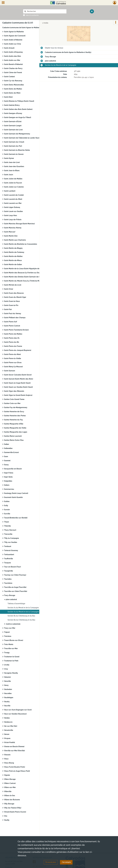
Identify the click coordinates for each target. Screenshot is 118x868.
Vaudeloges (8, 697)
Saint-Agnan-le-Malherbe (14, 32)
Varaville (7, 681)
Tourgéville (8, 571)
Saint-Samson (9, 371)
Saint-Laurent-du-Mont (13, 199)
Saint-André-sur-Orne (12, 44)
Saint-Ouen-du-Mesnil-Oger (15, 297)
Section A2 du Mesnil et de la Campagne (23, 612)
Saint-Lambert (9, 191)
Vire (5, 816)
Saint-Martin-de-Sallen (13, 264)
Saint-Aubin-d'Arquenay (13, 52)
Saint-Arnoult (9, 48)
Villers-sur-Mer (10, 787)
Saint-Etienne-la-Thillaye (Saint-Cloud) (19, 101)
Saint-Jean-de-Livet (12, 162)
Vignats (7, 775)
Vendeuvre (8, 722)
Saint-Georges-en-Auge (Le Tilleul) (17, 117)
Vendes (7, 718)
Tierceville (8, 534)
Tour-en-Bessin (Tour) (12, 567)
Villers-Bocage (10, 779)
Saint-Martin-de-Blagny (13, 248)
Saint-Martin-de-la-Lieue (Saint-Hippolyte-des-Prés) (24, 268)
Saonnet (7, 460)
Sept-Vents (8, 477)
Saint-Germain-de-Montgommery (17, 134)
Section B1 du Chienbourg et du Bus (21, 616)
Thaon (6, 522)
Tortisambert (9, 554)
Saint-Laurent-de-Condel (14, 195)
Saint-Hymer (9, 158)
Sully (6, 505)
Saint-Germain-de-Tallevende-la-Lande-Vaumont (23, 138)
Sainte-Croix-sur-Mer (12, 403)
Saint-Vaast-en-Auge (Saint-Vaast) (17, 383)
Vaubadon (8, 689)
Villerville (7, 791)
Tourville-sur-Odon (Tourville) (15, 591)
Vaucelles (8, 693)
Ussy (6, 669)
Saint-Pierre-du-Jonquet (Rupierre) (17, 350)
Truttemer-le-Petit (11, 661)
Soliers (6, 485)
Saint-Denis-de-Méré (12, 93)
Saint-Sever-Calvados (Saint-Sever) (18, 375)
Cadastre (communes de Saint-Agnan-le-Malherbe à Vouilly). (25, 27)
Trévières (7, 636)
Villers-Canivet (10, 783)
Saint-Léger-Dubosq (12, 207)
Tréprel (7, 632)
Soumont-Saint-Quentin (13, 497)
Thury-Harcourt (10, 530)
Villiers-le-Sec (9, 795)
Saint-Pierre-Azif (10, 322)
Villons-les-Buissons (12, 800)
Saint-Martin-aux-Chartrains (15, 240)
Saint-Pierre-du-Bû (11, 342)
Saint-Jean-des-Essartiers (14, 166)
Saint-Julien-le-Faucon (13, 183)
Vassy (6, 685)
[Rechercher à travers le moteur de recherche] (46, 11)
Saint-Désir (8, 97)
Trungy (7, 652)
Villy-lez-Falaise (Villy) (12, 808)
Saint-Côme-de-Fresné (13, 72)
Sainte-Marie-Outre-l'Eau (14, 440)
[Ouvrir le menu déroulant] (3, 2)
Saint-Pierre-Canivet (12, 326)
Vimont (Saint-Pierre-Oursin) (15, 812)
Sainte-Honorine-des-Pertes (15, 416)
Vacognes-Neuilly (11, 673)
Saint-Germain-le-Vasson (14, 154)
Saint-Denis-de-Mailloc (13, 89)
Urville (6, 665)
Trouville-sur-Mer (11, 648)
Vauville (7, 706)
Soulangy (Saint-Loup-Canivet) (16, 493)
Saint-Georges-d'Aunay (13, 113)
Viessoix (7, 755)
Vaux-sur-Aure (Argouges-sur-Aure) (18, 710)
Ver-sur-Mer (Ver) (10, 726)
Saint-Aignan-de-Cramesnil (14, 36)
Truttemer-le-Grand (11, 657)
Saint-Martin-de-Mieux (13, 260)
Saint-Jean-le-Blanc (12, 170)
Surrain (7, 510)
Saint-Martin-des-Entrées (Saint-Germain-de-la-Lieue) (25, 277)
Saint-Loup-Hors (10, 215)
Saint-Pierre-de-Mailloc (13, 334)
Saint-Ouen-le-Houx (12, 301)
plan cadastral (11, 599)
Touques (7, 563)
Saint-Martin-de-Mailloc (13, 256)
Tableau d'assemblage (16, 603)
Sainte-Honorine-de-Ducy (14, 411)
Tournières (8, 583)
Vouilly (6, 820)
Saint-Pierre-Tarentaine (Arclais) (16, 330)
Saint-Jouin (8, 175)
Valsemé (7, 677)
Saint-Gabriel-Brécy (12, 105)
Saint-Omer (8, 289)
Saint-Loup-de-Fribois (12, 219)
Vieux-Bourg (9, 763)
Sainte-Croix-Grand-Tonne (14, 399)
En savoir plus (50, 862)
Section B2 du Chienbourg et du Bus (21, 620)
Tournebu (8, 579)
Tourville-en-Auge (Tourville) (15, 587)
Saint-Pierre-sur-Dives (13, 362)
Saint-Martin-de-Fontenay (14, 252)
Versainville (8, 730)
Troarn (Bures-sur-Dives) (13, 640)
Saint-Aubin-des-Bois (12, 56)
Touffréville (8, 559)
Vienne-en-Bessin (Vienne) (14, 746)
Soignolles (8, 481)
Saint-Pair (8, 309)
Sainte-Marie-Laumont (13, 436)
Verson (6, 734)
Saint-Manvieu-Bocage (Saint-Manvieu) (19, 224)
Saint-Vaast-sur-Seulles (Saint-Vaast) (18, 387)
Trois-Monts (8, 644)
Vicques (7, 738)
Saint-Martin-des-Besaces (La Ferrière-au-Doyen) (23, 273)
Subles (6, 501)
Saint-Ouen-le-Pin (11, 305)
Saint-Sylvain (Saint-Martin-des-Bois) (18, 379)
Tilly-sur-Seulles (10, 542)
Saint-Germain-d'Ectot (12, 121)
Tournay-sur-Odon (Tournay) (15, 575)
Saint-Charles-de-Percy (13, 68)
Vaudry (7, 701)
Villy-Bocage (9, 804)
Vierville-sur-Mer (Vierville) (14, 751)
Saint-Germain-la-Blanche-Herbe (17, 150)
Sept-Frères (8, 473)
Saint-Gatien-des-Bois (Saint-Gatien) (18, 109)
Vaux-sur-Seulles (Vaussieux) (15, 714)
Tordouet (7, 546)
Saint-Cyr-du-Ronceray (13, 81)
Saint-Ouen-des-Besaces (14, 293)
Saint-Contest (9, 76)
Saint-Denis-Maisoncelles (14, 85)
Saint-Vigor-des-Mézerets (14, 391)
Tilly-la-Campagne (11, 538)
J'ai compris (66, 862)
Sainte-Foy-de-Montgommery (15, 407)
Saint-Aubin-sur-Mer (12, 60)
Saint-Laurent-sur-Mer (13, 203)
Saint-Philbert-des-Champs (14, 318)
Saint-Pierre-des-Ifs (11, 338)
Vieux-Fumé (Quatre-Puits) (14, 767)
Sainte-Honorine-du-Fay (13, 420)
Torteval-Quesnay (11, 550)
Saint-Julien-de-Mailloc (13, 179)
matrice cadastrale (13, 624)
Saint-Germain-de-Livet (13, 130)
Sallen (6, 444)
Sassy (6, 465)
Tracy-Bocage (9, 595)
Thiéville (7, 526)
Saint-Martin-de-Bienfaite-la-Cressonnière (20, 244)
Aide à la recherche (32, 15)
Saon (6, 456)
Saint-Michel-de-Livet (12, 285)
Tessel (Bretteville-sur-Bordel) (15, 518)
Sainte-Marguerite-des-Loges (15, 432)
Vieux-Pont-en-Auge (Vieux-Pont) (17, 771)
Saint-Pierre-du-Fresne (13, 346)
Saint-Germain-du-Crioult (14, 142)
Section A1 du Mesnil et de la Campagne (23, 608)
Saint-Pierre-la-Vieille (12, 358)
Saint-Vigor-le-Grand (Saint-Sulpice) (18, 395)
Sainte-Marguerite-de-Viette (15, 428)
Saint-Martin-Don (10, 236)
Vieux (6, 759)
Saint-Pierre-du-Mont (12, 354)
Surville (7, 514)
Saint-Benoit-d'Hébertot (13, 64)
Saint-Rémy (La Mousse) (13, 367)
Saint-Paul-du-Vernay (12, 313)
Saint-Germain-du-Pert (13, 146)
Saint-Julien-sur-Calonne (14, 187)
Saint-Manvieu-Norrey (12, 228)
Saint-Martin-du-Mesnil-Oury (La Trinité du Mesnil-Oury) (26, 281)
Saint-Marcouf (9, 232)
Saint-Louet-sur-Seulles (13, 211)
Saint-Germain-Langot (12, 126)
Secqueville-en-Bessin (13, 469)
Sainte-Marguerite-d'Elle (13, 424)
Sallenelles (8, 448)
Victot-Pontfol (9, 742)
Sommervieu (9, 489)
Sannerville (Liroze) (11, 452)
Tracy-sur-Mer (9, 628)
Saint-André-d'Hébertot (13, 40)
